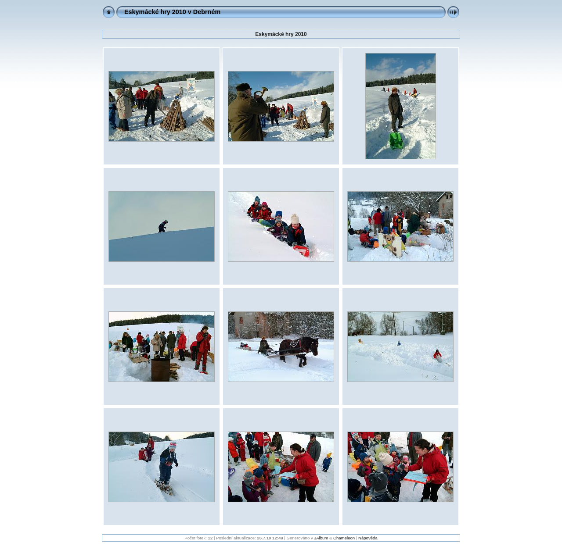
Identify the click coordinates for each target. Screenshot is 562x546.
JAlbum (321, 537)
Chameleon (344, 537)
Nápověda (368, 537)
